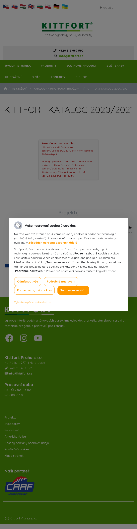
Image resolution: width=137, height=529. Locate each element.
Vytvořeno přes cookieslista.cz (33, 302)
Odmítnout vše (27, 281)
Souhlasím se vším (73, 290)
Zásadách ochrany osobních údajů (52, 242)
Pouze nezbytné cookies (34, 290)
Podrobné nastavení (61, 281)
